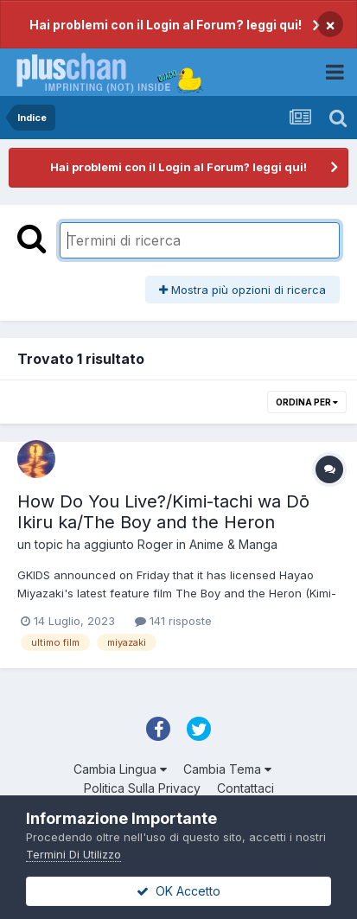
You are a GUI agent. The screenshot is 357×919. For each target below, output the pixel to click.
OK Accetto (178, 891)
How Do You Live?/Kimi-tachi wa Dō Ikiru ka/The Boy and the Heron (163, 512)
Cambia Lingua (120, 769)
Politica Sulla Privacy (142, 788)
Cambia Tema (227, 769)
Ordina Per (307, 402)
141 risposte (173, 621)
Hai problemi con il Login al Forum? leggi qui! (165, 24)
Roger (155, 544)
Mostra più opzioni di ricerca (242, 290)
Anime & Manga (233, 544)
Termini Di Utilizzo (73, 854)
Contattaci (245, 788)
